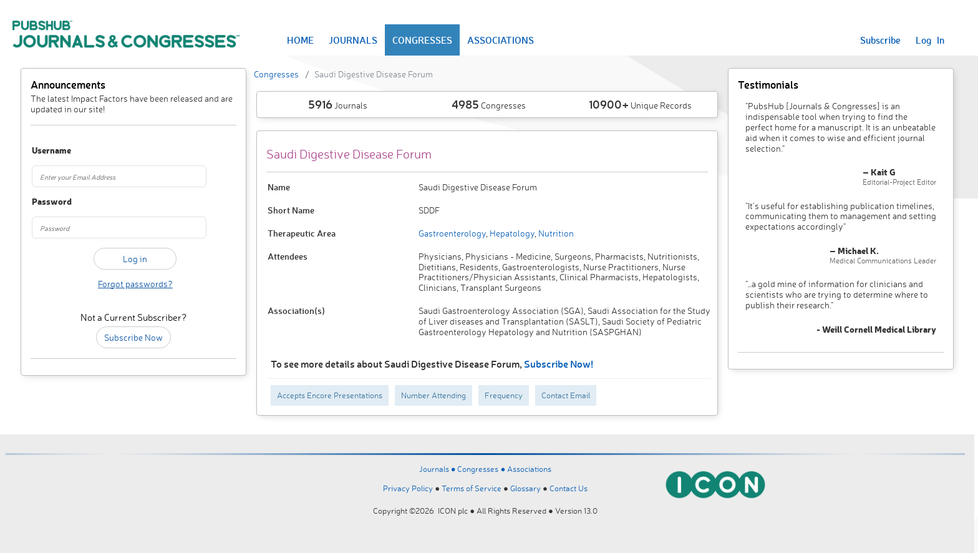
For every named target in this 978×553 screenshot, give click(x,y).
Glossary (525, 488)
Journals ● (438, 469)
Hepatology (511, 233)
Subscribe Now (133, 337)
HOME (300, 40)
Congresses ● (482, 469)
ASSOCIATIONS (500, 40)
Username (47, 150)
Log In (930, 40)
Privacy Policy (408, 488)
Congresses (276, 74)
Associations (529, 469)
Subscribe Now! (558, 363)
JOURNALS (353, 40)
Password (47, 202)
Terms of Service (471, 488)
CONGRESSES (422, 40)
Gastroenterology (452, 233)
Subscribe (880, 40)
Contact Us (569, 488)
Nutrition (555, 233)
